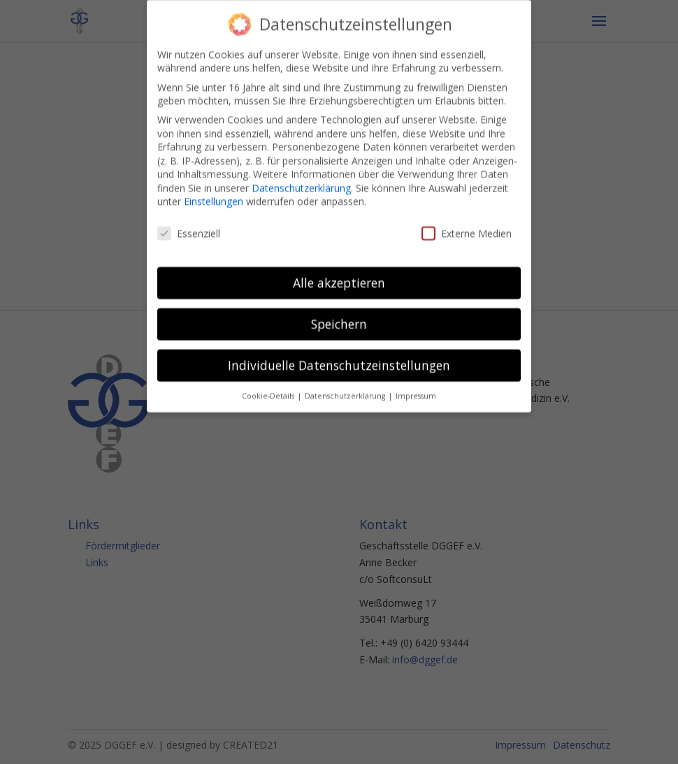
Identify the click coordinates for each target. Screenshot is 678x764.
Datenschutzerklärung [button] (346, 387)
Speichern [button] (339, 315)
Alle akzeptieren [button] (339, 274)
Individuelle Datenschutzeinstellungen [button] (339, 356)
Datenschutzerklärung (301, 179)
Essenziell (188, 224)
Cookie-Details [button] (269, 387)
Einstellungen (213, 193)
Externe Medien (466, 224)
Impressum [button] (416, 387)
